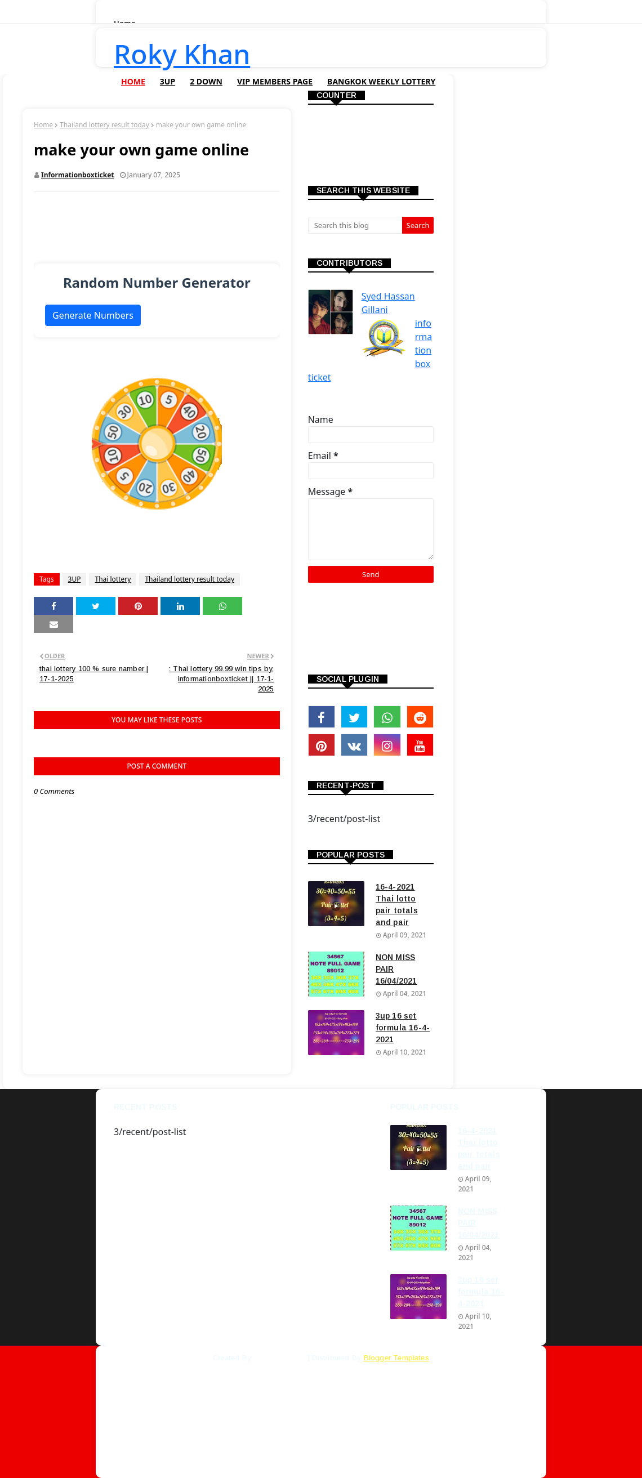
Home (43, 125)
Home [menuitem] (133, 81)
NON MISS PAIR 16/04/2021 (396, 969)
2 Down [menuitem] (206, 81)
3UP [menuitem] (167, 81)
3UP (74, 579)
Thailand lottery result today (104, 125)
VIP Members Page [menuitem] (275, 81)
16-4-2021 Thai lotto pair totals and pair (397, 904)
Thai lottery (113, 579)
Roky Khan (182, 53)
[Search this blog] (355, 225)
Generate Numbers (92, 315)
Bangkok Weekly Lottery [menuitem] (381, 81)
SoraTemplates (279, 1358)
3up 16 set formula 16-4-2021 (403, 1027)
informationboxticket (77, 175)
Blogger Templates (396, 1358)
